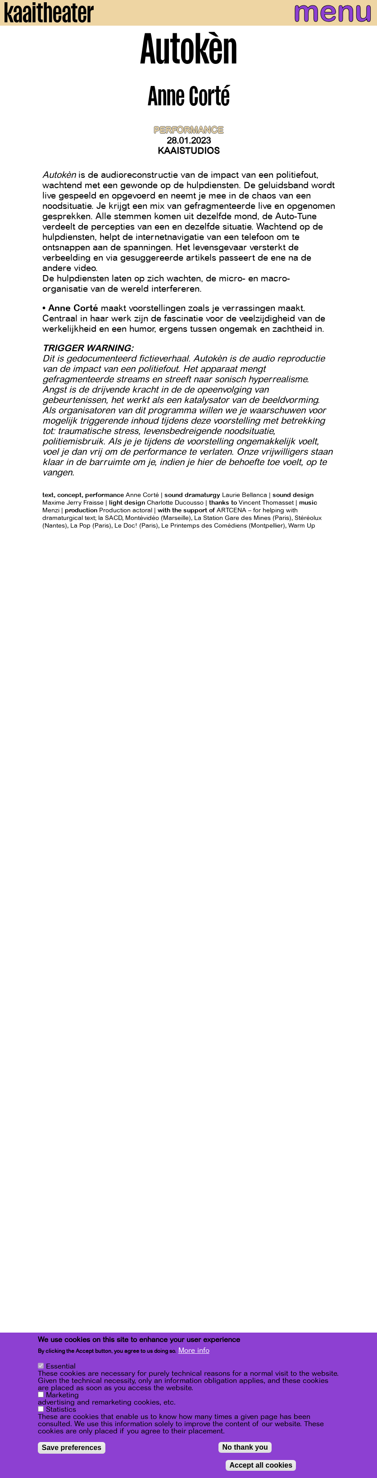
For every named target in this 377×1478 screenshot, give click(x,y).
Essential (61, 1368)
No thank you (245, 1449)
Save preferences (72, 1449)
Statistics (61, 1411)
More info (193, 1352)
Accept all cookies (260, 1467)
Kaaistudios (189, 151)
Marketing (62, 1396)
